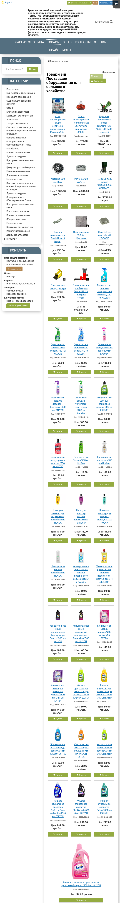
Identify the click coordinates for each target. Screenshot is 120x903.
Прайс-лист (97, 81)
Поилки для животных (18, 152)
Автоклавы (12, 119)
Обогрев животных (16, 137)
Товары (53, 42)
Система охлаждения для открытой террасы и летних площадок (21, 130)
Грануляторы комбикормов (20, 93)
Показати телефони (16, 294)
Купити (57, 153)
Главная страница (29, 42)
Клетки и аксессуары (17, 112)
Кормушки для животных (19, 115)
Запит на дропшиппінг (18, 306)
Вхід (95, 3)
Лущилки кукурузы (16, 156)
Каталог (65, 61)
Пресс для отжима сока (18, 97)
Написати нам (14, 269)
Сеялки (10, 108)
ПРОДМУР (11, 239)
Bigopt (8, 2)
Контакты (82, 42)
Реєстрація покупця (109, 3)
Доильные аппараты (17, 175)
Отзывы (100, 42)
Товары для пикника (17, 123)
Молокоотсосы (14, 179)
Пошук (32, 69)
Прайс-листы (60, 50)
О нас (67, 42)
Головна (53, 61)
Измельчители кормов (18, 171)
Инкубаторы (12, 89)
